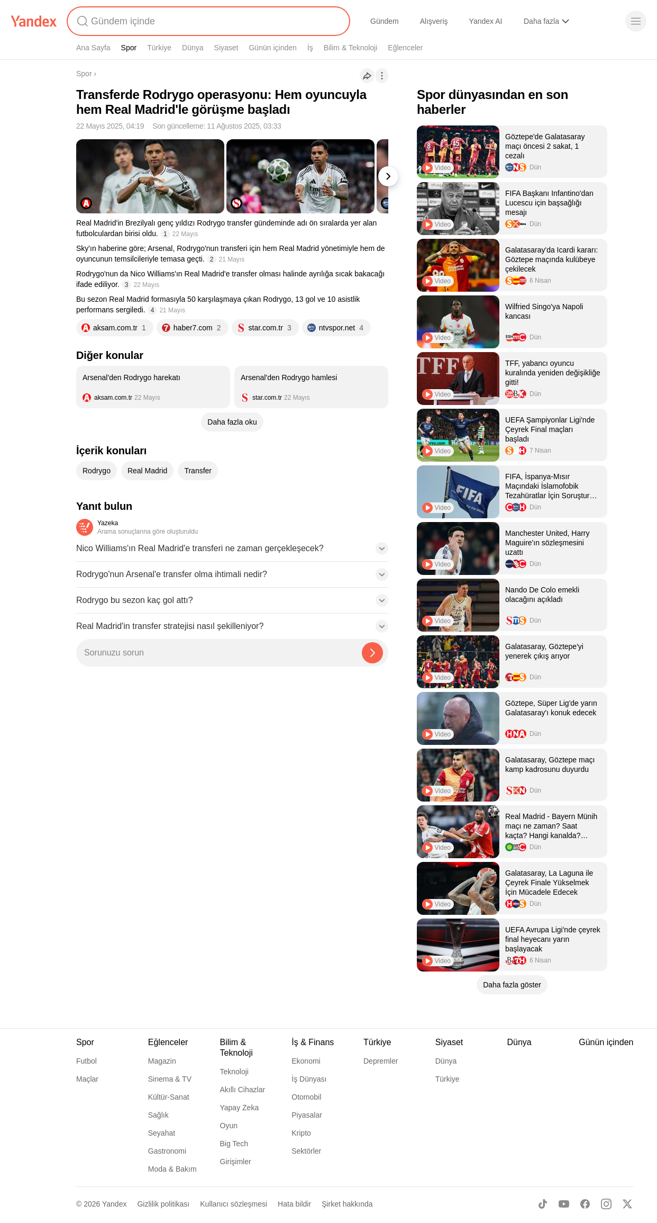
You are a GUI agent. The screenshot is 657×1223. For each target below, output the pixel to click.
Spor (129, 47)
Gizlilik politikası (163, 1204)
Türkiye (159, 47)
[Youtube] (564, 1204)
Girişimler (235, 1161)
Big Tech (234, 1143)
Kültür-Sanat (168, 1097)
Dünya (192, 47)
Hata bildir (294, 1204)
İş (310, 47)
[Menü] (635, 21)
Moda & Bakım (172, 1169)
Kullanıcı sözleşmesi (233, 1204)
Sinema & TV (169, 1079)
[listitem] (153, 387)
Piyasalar (306, 1115)
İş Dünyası (308, 1079)
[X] (627, 1204)
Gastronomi (167, 1151)
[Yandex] (34, 21)
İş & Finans (312, 1042)
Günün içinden (272, 47)
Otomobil (306, 1097)
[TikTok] (542, 1204)
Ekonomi (305, 1061)
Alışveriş (434, 21)
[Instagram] (606, 1204)
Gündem (384, 21)
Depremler (380, 1061)
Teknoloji (234, 1071)
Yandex (114, 1204)
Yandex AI (486, 21)
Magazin (162, 1061)
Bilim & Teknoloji (351, 47)
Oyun (229, 1125)
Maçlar (87, 1079)
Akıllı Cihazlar (243, 1089)
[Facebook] (585, 1204)
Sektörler (306, 1151)
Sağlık (158, 1115)
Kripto (301, 1133)
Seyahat (161, 1133)
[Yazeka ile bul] (372, 652)
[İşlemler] (382, 75)
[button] (232, 551)
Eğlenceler (405, 47)
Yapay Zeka (239, 1107)
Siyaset (226, 47)
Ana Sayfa (93, 47)
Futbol (86, 1061)
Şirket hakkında (347, 1204)
